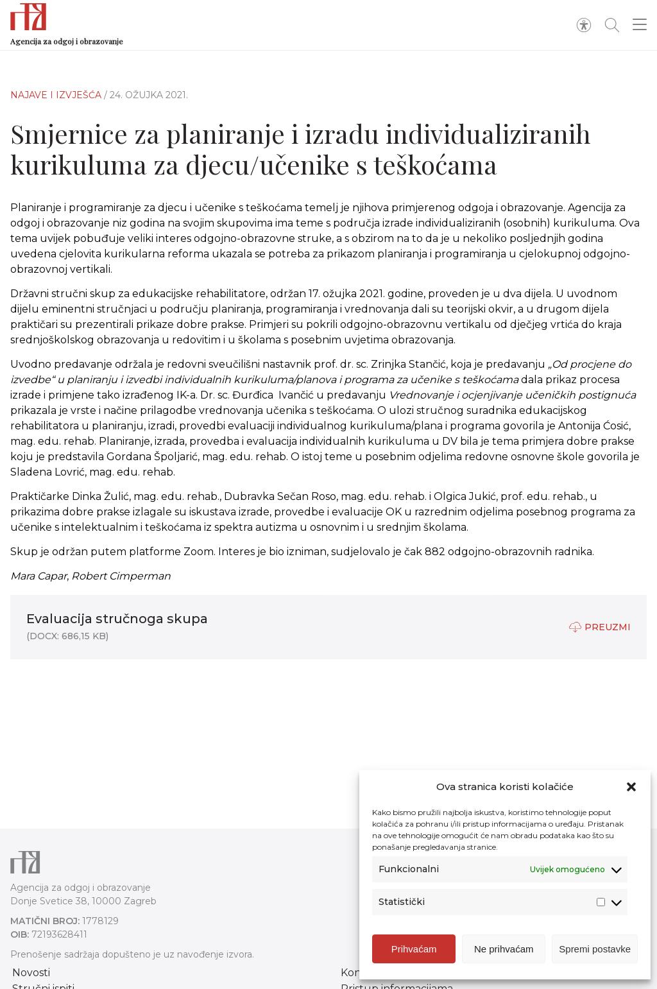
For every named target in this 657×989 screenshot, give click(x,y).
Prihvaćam (414, 951)
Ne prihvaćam (504, 951)
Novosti (31, 973)
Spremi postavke (595, 951)
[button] (631, 789)
